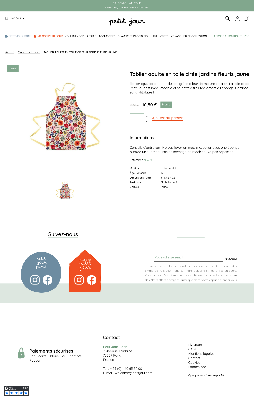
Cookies (194, 362)
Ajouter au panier (167, 117)
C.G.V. (192, 349)
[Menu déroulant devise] (15, 18)
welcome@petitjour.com (133, 373)
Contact (194, 358)
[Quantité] (137, 118)
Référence (136, 160)
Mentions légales (201, 353)
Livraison (195, 344)
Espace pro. (197, 367)
